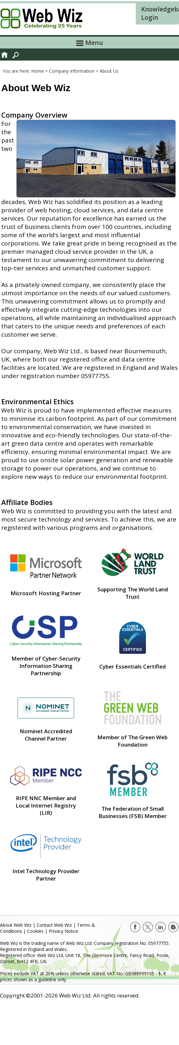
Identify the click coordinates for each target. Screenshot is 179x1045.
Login (149, 17)
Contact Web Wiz (54, 925)
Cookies (35, 931)
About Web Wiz (15, 925)
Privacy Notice (63, 931)
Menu (89, 42)
